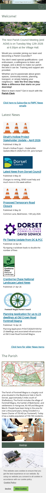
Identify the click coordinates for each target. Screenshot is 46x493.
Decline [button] (8, 489)
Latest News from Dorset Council (22, 171)
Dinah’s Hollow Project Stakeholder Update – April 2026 (21, 138)
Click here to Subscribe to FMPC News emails (23, 104)
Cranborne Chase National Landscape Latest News (18, 280)
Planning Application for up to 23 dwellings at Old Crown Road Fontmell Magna (22, 317)
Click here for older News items (27, 346)
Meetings (23, 445)
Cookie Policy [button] (10, 483)
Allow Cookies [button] (21, 489)
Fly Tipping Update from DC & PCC (23, 239)
